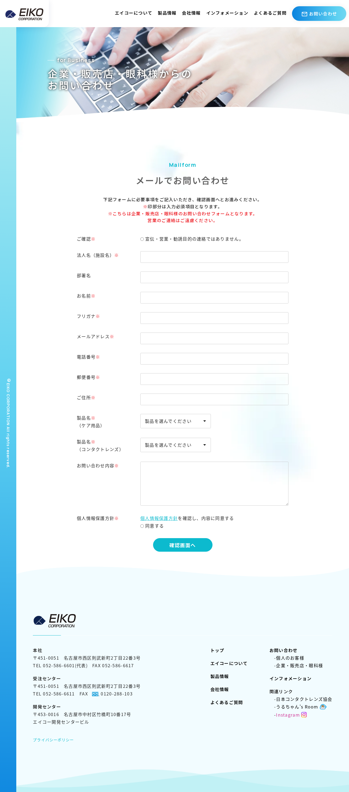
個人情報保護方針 (159, 518)
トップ (217, 650)
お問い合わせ (283, 650)
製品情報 (167, 12)
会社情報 (191, 12)
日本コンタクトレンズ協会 (300, 699)
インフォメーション (227, 12)
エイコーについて (133, 12)
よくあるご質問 (270, 12)
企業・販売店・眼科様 (296, 665)
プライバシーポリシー (53, 739)
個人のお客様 (286, 657)
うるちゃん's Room (297, 706)
